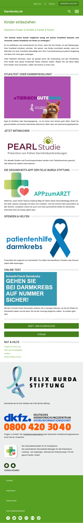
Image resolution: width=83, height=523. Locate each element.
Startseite (9, 30)
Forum (41, 334)
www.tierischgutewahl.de (68, 124)
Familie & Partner (45, 30)
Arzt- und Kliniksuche (41, 326)
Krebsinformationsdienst (33, 434)
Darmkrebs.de (13, 11)
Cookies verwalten (11, 470)
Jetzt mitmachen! (17, 130)
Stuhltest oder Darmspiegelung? (28, 74)
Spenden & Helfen (68, 4)
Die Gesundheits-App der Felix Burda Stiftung (37, 170)
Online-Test (12, 269)
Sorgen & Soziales (25, 30)
